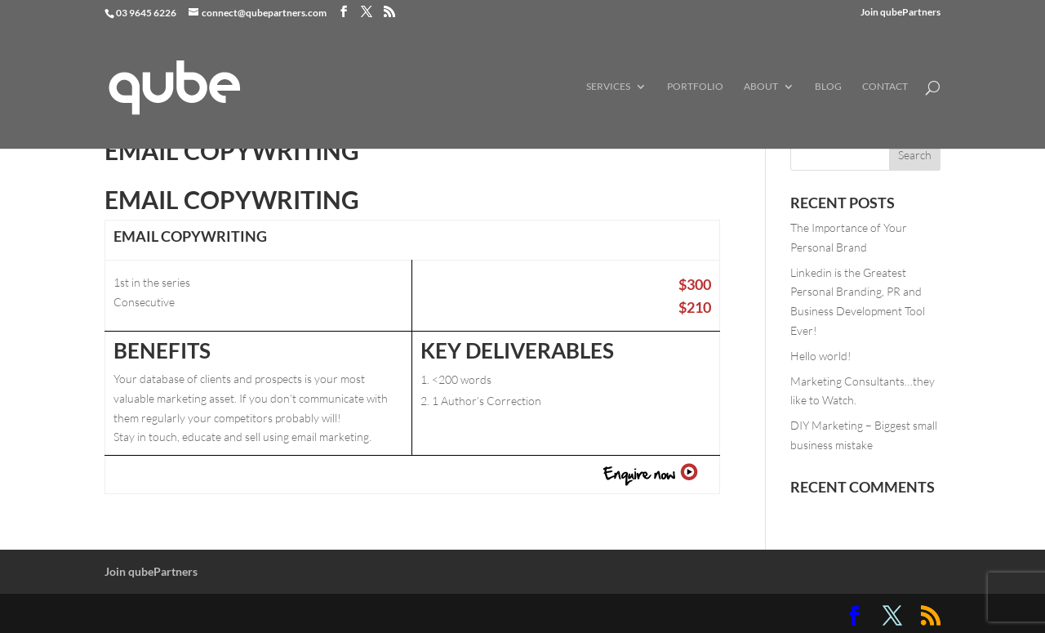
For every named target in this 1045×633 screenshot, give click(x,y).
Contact (885, 86)
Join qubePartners (900, 12)
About (761, 86)
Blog (828, 86)
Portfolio (695, 86)
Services (608, 86)
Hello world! (821, 356)
